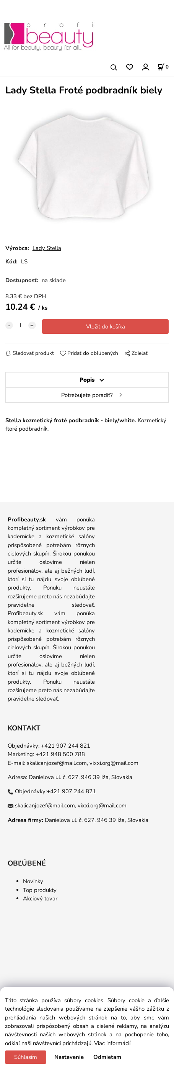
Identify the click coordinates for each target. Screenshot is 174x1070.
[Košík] (163, 67)
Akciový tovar (40, 898)
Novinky (33, 881)
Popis (87, 380)
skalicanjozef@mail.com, (57, 763)
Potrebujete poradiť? (87, 395)
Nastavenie (69, 1057)
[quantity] (20, 325)
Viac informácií (112, 1043)
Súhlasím (25, 1057)
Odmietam (107, 1057)
